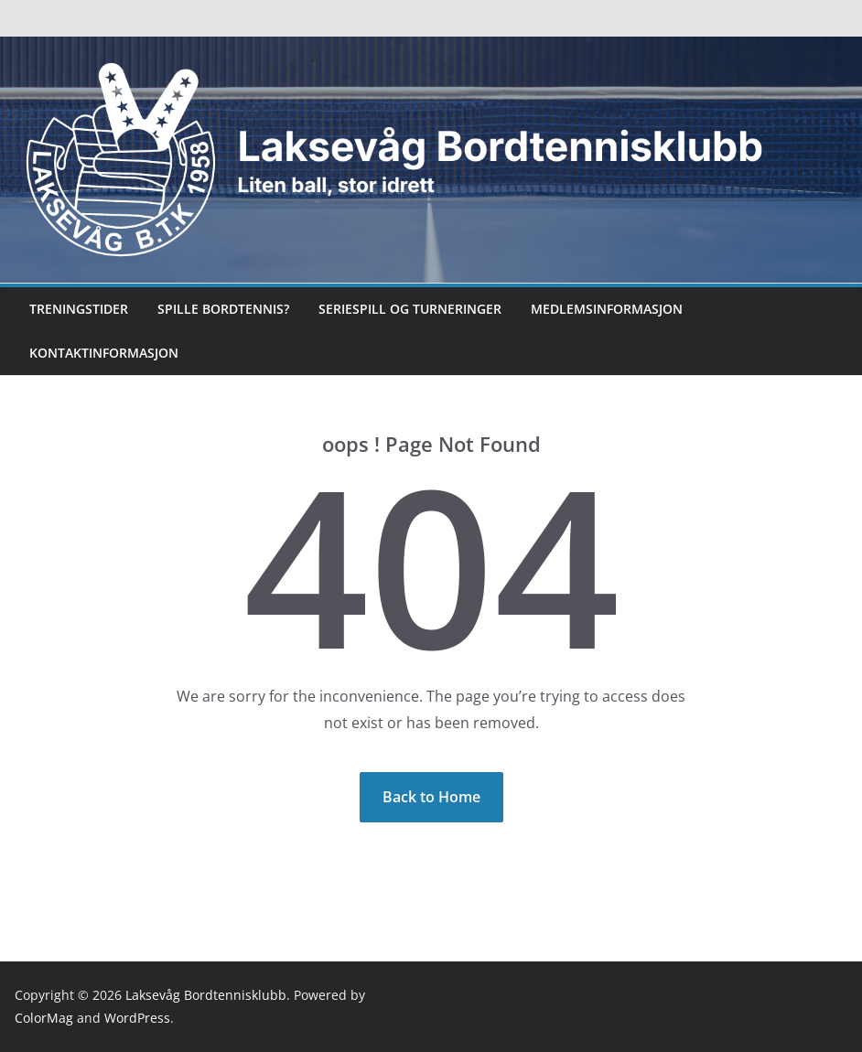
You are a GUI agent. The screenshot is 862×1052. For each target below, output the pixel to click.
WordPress (137, 1017)
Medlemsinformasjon (607, 308)
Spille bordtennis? (223, 308)
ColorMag (44, 1017)
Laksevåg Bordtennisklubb (205, 995)
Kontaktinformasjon (103, 352)
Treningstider (78, 308)
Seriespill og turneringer (409, 308)
